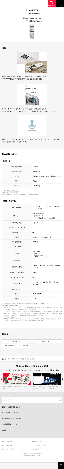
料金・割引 (5, 466)
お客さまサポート (52, 466)
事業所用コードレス (47, 341)
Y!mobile (13, 3)
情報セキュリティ (7, 452)
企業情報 (34, 452)
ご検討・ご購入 (40, 466)
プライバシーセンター (38, 448)
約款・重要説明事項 (7, 448)
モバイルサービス (28, 466)
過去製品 (21, 362)
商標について (36, 444)
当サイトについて (7, 444)
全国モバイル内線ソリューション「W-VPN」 (16, 347)
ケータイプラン (16, 341)
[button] (1, 382)
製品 (13, 362)
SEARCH (60, 403)
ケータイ (30, 362)
